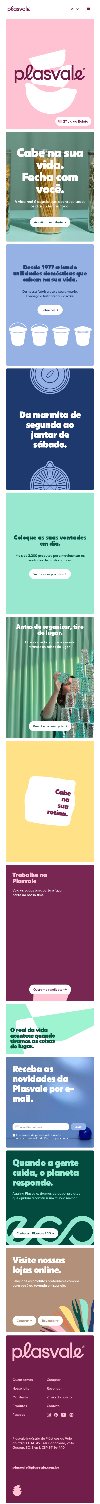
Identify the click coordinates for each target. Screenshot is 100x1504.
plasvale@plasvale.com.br (35, 1470)
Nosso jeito (21, 1391)
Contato (53, 1408)
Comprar (54, 1382)
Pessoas (18, 1417)
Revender (54, 1391)
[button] (75, 9)
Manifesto (20, 1400)
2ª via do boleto (59, 1400)
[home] (18, 9)
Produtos (19, 1408)
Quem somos (22, 1382)
